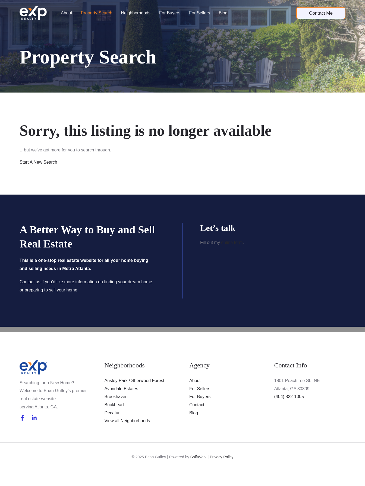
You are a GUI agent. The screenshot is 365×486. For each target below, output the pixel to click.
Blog (223, 13)
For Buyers (169, 13)
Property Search (96, 13)
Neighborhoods (135, 13)
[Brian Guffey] (33, 12)
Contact (196, 404)
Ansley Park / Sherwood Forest (135, 380)
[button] (320, 13)
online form (232, 242)
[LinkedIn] (34, 418)
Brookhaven (116, 396)
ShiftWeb (198, 457)
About (66, 13)
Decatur (112, 413)
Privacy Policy (221, 457)
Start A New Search (38, 162)
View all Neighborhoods (127, 420)
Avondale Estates (121, 388)
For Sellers (199, 13)
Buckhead (114, 404)
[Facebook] (22, 418)
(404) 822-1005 (289, 396)
